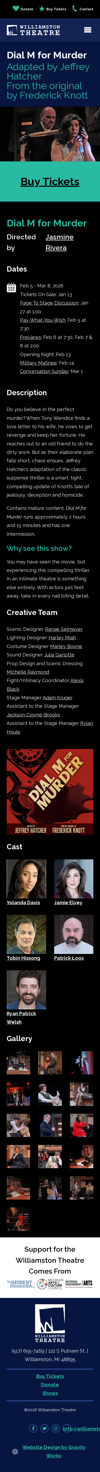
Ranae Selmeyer (64, 629)
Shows (50, 1393)
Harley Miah (62, 637)
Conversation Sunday (44, 371)
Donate (23, 9)
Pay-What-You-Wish (42, 320)
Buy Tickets (52, 9)
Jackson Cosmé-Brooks (33, 715)
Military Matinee (38, 363)
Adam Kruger (58, 697)
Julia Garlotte (59, 655)
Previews (30, 337)
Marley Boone (66, 646)
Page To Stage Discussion (49, 303)
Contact (82, 9)
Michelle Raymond (28, 672)
